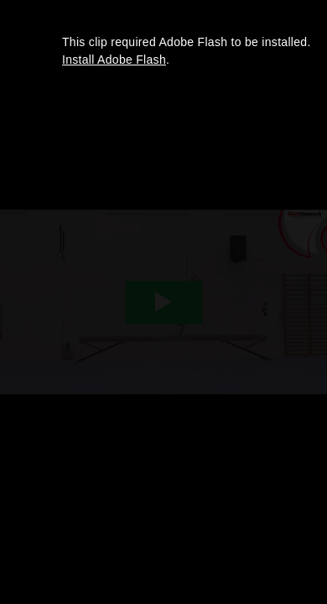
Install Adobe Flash (114, 59)
